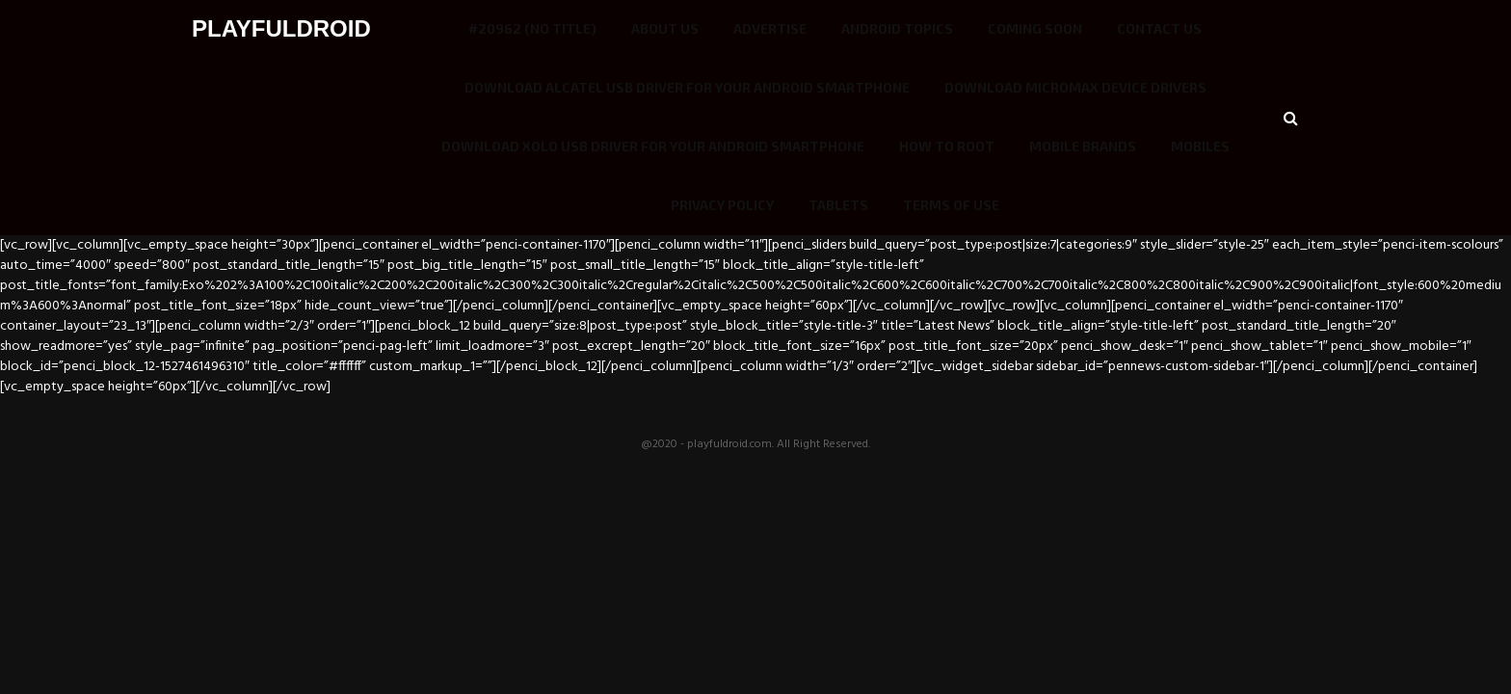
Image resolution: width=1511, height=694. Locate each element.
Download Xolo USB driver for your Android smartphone (652, 146)
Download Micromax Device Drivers (1075, 87)
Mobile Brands (1082, 146)
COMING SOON (1035, 28)
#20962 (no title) (532, 28)
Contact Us (1159, 28)
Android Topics (897, 28)
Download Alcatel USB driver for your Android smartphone (687, 87)
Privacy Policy (722, 205)
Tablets (838, 205)
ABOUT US (665, 28)
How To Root (946, 146)
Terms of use (951, 205)
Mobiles (1200, 146)
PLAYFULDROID (281, 28)
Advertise (770, 28)
